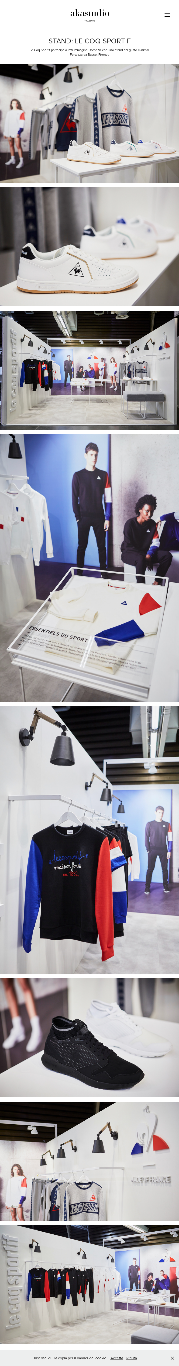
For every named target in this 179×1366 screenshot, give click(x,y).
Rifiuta (131, 1357)
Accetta (116, 1357)
